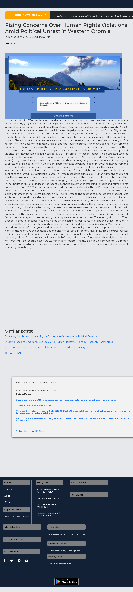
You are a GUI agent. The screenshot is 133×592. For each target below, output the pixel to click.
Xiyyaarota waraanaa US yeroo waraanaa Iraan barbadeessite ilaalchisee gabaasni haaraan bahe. (66, 400)
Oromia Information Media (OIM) (47, 505)
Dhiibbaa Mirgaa (57, 543)
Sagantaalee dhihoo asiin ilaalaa (16, 515)
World (7, 496)
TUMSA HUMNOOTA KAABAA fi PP (33, 406)
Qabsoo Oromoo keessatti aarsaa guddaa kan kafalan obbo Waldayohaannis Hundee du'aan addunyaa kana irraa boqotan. (72, 419)
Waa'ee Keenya (78, 482)
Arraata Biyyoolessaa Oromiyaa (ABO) (48, 491)
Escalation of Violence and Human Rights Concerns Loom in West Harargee (46, 347)
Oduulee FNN (13, 353)
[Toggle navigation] (5, 4)
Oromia (8, 489)
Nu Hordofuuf (11, 551)
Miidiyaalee (43, 482)
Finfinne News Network (27, 15)
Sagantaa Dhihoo (13, 509)
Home (7, 482)
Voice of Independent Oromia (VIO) (48, 514)
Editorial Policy (12, 527)
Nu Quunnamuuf (13, 539)
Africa (7, 502)
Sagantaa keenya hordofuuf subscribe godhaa (66, 533)
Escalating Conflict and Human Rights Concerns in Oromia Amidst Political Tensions (51, 336)
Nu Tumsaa (76, 495)
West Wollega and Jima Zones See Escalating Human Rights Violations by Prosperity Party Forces (59, 342)
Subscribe (53, 527)
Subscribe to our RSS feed (30, 431)
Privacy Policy (55, 556)
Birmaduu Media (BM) (48, 498)
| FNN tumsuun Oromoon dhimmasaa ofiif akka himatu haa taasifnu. (83, 16)
